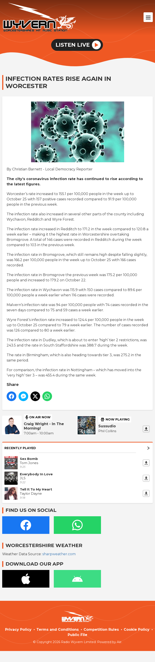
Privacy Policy (18, 629)
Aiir (119, 642)
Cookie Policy (136, 629)
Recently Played (76, 448)
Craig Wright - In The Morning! (44, 426)
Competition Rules (101, 629)
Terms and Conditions (57, 629)
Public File (77, 635)
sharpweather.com (59, 554)
